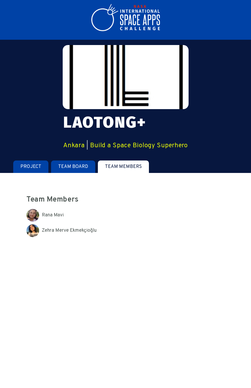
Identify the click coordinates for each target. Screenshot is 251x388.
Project (30, 167)
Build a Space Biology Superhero (139, 146)
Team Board (73, 167)
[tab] (30, 166)
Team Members (123, 167)
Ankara (74, 146)
